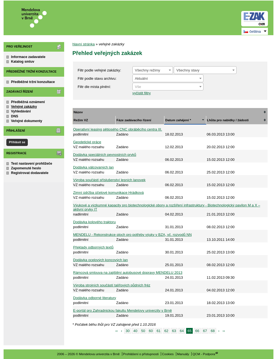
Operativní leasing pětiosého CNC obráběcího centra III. (117, 129)
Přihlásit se (17, 142)
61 (159, 331)
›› (223, 331)
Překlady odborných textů (93, 247)
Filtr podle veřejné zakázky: (99, 70)
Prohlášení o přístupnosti (141, 354)
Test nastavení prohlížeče (31, 163)
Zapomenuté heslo (26, 168)
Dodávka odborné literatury (94, 298)
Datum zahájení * (178, 120)
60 (151, 331)
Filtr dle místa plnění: (94, 87)
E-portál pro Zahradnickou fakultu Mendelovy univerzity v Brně (122, 310)
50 (143, 331)
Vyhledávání (21, 111)
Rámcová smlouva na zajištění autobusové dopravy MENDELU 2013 (128, 272)
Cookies (167, 354)
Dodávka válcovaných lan (93, 167)
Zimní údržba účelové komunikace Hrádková (108, 192)
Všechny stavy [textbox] (187, 70)
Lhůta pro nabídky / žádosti (228, 120)
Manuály (183, 354)
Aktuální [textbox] (141, 78)
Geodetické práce (87, 142)
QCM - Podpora (203, 354)
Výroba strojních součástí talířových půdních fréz (111, 285)
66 (197, 331)
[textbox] (168, 87)
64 (182, 331)
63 (174, 331)
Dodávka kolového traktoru (94, 222)
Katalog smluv (22, 61)
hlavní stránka (83, 44)
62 (166, 331)
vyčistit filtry (141, 93)
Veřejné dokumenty (26, 121)
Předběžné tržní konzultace (33, 82)
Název (78, 112)
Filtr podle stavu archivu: (97, 78)
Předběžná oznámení (28, 102)
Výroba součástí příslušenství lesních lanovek (109, 180)
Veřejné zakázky (24, 107)
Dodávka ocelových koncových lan (100, 260)
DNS (14, 116)
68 (212, 331)
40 (135, 331)
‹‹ (116, 331)
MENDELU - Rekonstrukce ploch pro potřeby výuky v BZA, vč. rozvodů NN (132, 235)
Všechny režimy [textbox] (147, 70)
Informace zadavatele (28, 57)
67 (205, 331)
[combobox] (152, 70)
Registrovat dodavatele (29, 173)
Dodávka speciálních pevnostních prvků (104, 155)
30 (127, 331)
